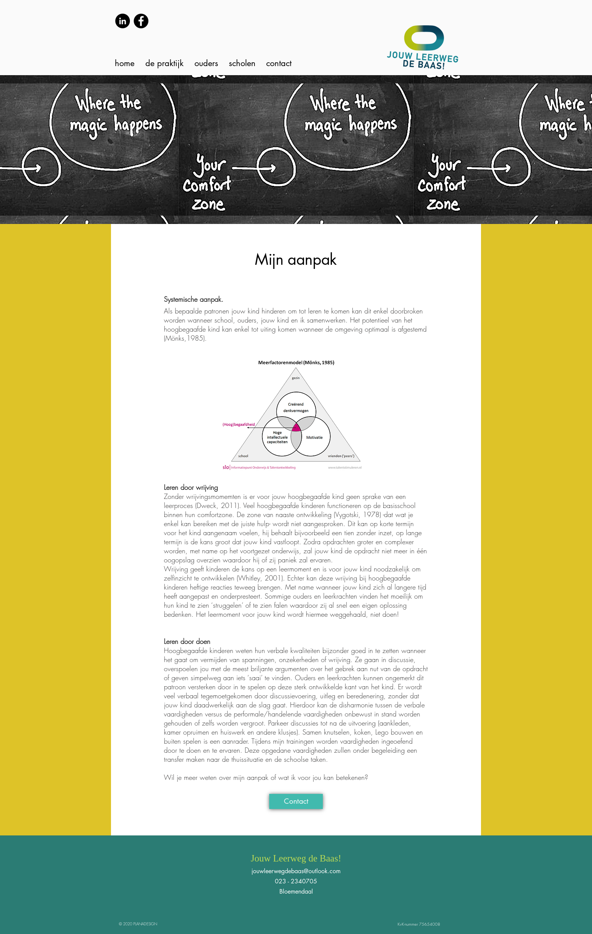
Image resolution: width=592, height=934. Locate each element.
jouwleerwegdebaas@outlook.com (296, 871)
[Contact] (296, 801)
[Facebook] (141, 21)
